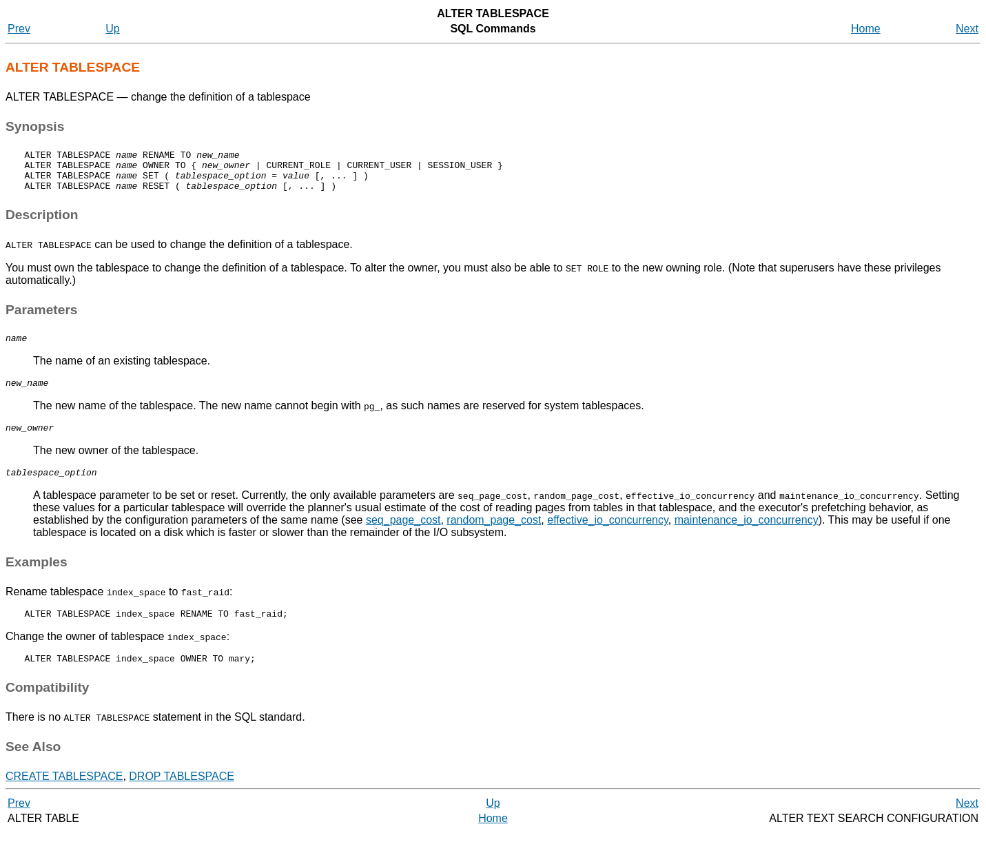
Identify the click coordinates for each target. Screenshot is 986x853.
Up (112, 28)
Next (967, 28)
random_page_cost (493, 536)
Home (866, 28)
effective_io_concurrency (607, 536)
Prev (19, 28)
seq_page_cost (403, 536)
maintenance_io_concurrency (747, 536)
